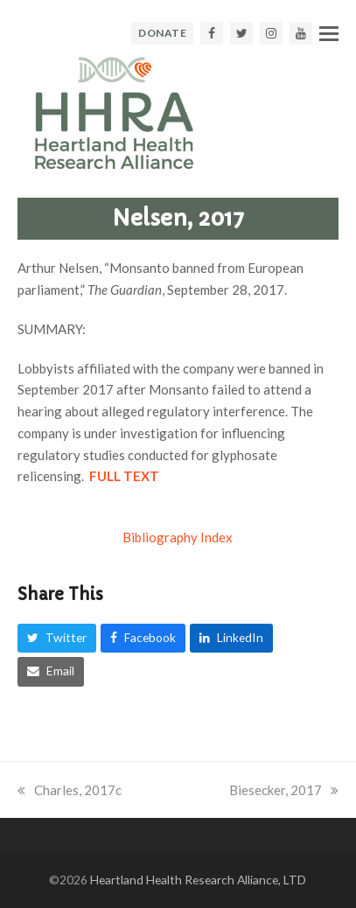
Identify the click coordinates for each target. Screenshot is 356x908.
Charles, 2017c (69, 790)
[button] (329, 33)
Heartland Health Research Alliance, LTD (198, 879)
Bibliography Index (177, 537)
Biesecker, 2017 (284, 790)
